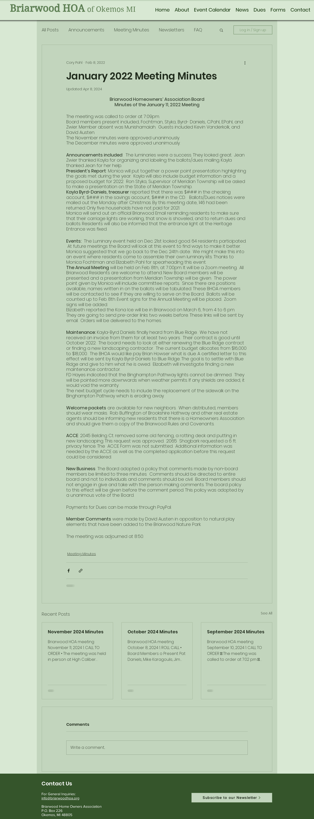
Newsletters (171, 30)
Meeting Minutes (131, 30)
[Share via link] (80, 570)
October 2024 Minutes (153, 632)
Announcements (86, 30)
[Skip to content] (1, 2)
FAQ (198, 30)
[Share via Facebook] (68, 570)
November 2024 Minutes (76, 632)
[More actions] (245, 62)
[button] (182, 10)
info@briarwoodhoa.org (60, 798)
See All (266, 613)
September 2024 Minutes (235, 632)
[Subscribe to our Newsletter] (231, 798)
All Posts (50, 30)
